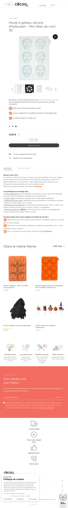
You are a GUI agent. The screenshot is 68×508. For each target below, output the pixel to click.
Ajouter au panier (34, 145)
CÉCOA (23, 209)
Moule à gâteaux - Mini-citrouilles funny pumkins (15, 287)
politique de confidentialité (46, 408)
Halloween (13, 18)
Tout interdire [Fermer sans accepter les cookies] (8, 499)
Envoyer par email (16, 126)
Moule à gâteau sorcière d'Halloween (17, 325)
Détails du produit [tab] (24, 168)
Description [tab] (7, 168)
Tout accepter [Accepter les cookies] (33, 499)
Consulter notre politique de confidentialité (14, 493)
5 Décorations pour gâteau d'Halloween (45, 326)
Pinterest (12, 126)
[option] (34, 58)
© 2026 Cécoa (34, 504)
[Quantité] (32, 140)
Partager (9, 126)
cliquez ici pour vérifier (49, 499)
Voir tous (57, 246)
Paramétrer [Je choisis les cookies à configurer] (20, 499)
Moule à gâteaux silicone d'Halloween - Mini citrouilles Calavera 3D (49, 287)
